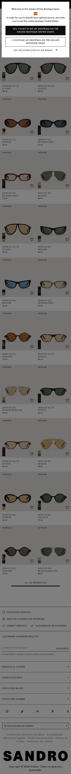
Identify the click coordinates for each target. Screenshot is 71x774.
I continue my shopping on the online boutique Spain (35, 41)
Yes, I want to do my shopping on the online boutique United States (36, 30)
